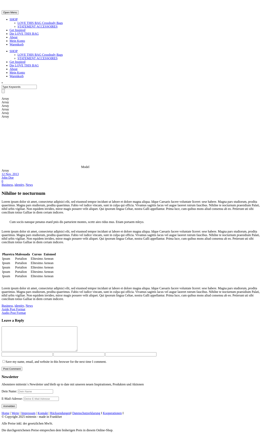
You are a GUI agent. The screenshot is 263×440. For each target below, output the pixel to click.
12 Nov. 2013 (10, 174)
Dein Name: (9, 396)
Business (7, 184)
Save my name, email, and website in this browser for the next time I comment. (56, 366)
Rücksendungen (60, 418)
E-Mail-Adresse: (30, 403)
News (29, 184)
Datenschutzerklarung (86, 418)
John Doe (8, 177)
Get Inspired (17, 30)
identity (19, 184)
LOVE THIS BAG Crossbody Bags (40, 23)
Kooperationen (112, 418)
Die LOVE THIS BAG (24, 33)
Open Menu (10, 12)
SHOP (14, 19)
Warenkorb (17, 44)
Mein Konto (17, 40)
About (13, 37)
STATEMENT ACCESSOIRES (37, 26)
